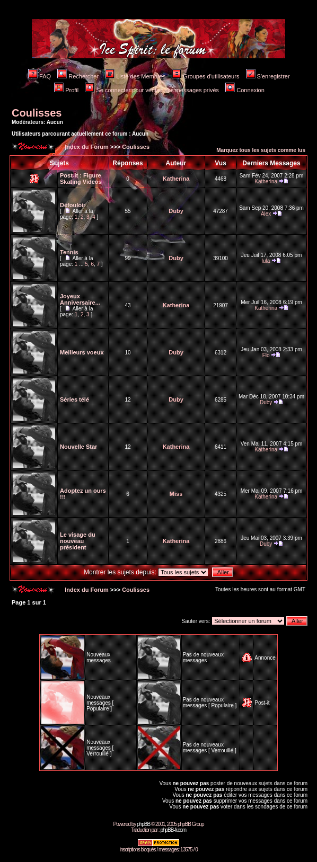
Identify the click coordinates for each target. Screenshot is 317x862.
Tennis (69, 252)
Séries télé (74, 399)
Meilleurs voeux (82, 352)
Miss (176, 494)
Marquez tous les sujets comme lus (260, 150)
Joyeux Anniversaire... (80, 299)
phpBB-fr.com (173, 830)
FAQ (39, 76)
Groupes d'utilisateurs (205, 76)
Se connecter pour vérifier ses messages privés (152, 90)
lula (266, 261)
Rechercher (78, 76)
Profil (66, 90)
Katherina (176, 178)
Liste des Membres (135, 76)
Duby (176, 211)
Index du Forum (86, 147)
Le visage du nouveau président (77, 540)
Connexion (245, 90)
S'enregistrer (268, 76)
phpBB (143, 824)
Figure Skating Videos (81, 178)
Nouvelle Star (78, 446)
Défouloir (72, 205)
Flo (266, 355)
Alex (266, 214)
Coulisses (36, 113)
